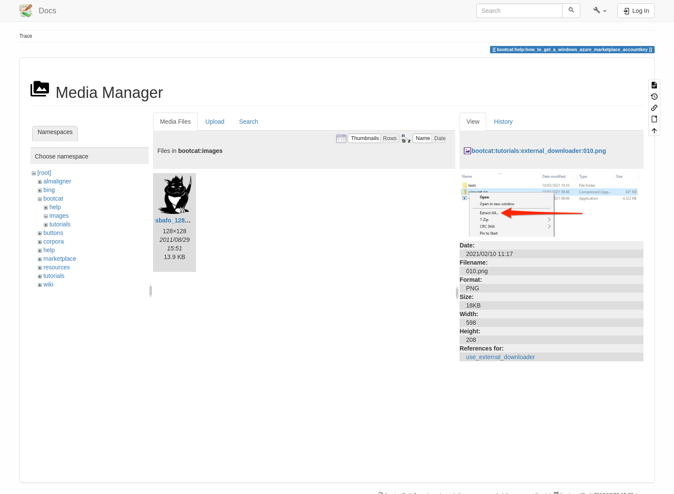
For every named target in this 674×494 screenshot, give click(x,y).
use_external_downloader (500, 357)
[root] (44, 172)
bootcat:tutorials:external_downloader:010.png (539, 150)
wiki (48, 284)
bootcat (53, 198)
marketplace (59, 258)
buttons (53, 232)
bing (49, 189)
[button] (600, 10)
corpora (53, 241)
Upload (214, 121)
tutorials (59, 224)
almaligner (57, 181)
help (55, 207)
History (503, 121)
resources (56, 267)
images (59, 215)
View (472, 121)
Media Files (175, 121)
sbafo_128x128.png (183, 220)
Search (248, 121)
